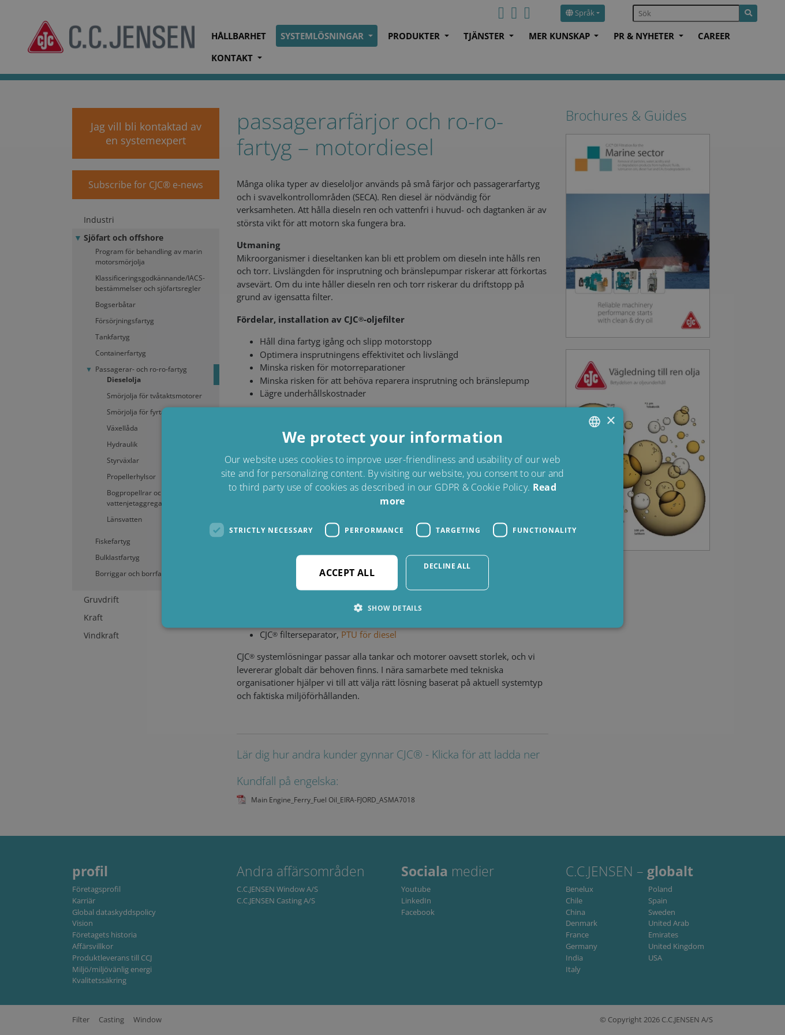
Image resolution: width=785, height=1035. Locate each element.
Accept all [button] (347, 572)
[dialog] (392, 517)
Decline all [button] (447, 566)
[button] (392, 608)
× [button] (610, 421)
